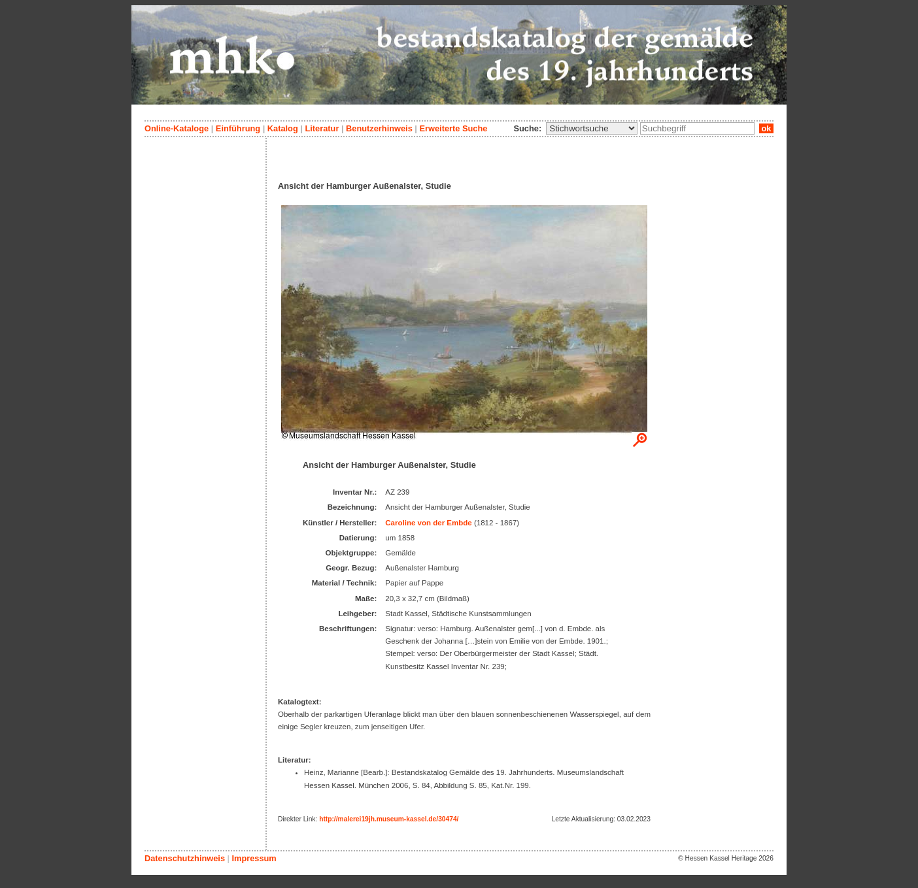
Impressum (253, 858)
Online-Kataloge (176, 128)
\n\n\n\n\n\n (592, 128)
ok (766, 128)
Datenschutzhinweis (184, 858)
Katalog (282, 128)
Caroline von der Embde (428, 523)
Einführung (238, 128)
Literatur (322, 128)
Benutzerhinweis (379, 128)
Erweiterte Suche (453, 128)
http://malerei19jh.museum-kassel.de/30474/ (388, 819)
